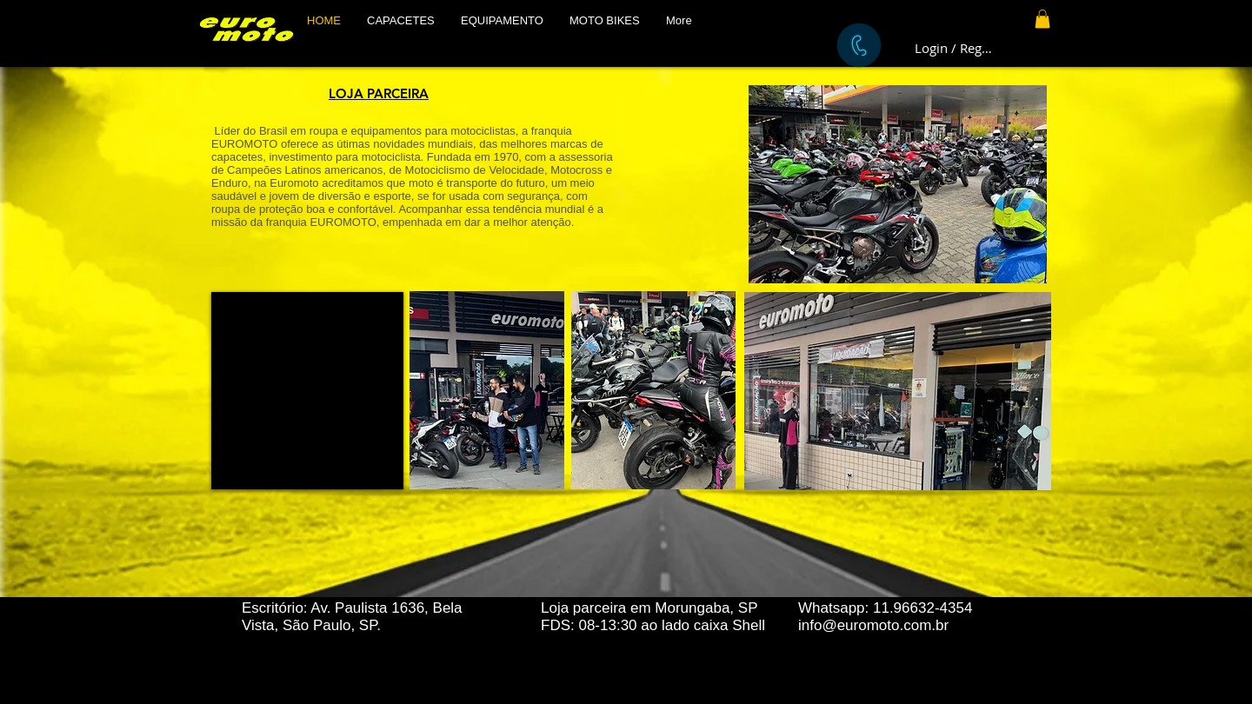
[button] (401, 21)
